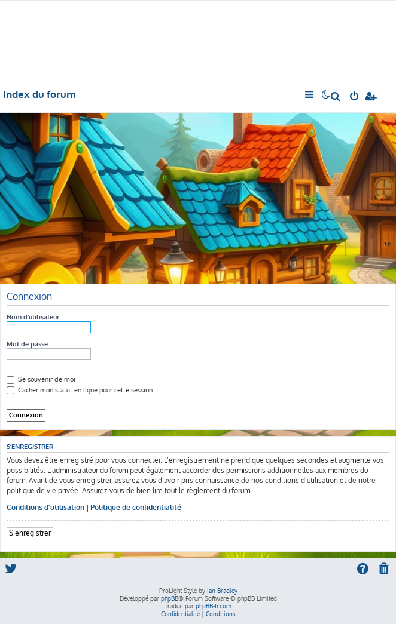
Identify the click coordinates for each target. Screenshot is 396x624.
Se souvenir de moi (41, 379)
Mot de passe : (29, 344)
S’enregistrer (30, 532)
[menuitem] (336, 97)
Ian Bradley (222, 590)
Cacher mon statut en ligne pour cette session (80, 390)
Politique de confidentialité (135, 507)
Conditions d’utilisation (45, 507)
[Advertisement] (198, 196)
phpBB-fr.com (213, 606)
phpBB (169, 598)
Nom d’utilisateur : (34, 317)
